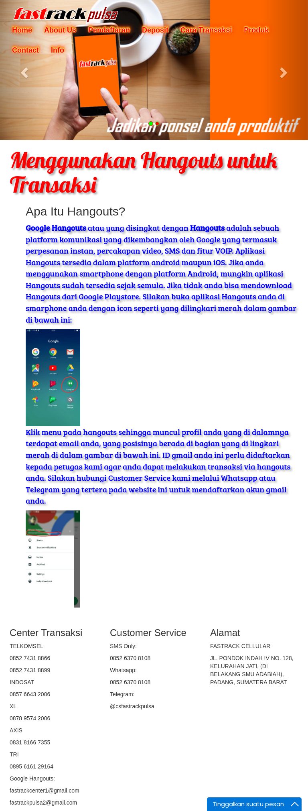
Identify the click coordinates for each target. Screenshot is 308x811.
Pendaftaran (109, 30)
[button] (23, 70)
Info (57, 50)
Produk (256, 30)
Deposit (155, 30)
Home (22, 30)
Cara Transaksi (206, 30)
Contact (25, 50)
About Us (60, 30)
